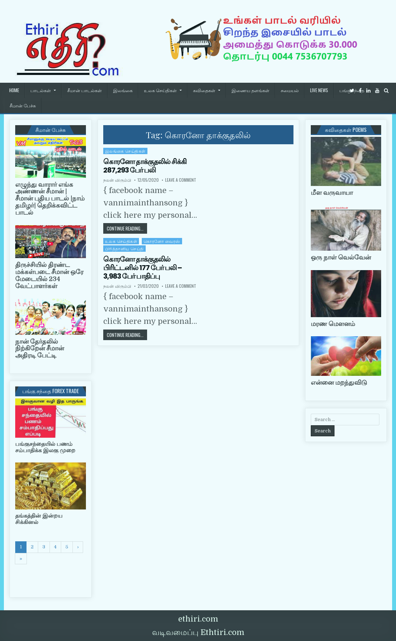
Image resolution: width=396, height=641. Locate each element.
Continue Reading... (127, 228)
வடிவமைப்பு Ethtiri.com (198, 632)
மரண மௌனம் (333, 323)
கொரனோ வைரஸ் (162, 241)
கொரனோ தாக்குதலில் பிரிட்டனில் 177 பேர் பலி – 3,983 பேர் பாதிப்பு (142, 267)
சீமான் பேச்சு (23, 105)
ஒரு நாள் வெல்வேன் (341, 257)
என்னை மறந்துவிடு (339, 382)
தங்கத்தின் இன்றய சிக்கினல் (39, 519)
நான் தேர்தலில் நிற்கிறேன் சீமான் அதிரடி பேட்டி (39, 348)
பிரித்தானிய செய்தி (124, 248)
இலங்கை (123, 90)
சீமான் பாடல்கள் (84, 90)
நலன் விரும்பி (117, 180)
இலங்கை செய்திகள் (125, 151)
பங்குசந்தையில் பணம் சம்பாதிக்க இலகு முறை (45, 447)
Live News (319, 90)
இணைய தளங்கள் (250, 90)
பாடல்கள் (40, 90)
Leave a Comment (180, 180)
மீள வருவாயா (332, 192)
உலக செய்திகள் (160, 90)
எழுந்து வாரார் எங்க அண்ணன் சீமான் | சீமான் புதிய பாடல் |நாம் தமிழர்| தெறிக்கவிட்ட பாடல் (50, 198)
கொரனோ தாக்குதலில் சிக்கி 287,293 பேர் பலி (144, 166)
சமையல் (290, 90)
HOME (14, 90)
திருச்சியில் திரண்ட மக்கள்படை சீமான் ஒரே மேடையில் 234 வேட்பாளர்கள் (49, 275)
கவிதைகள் (204, 90)
